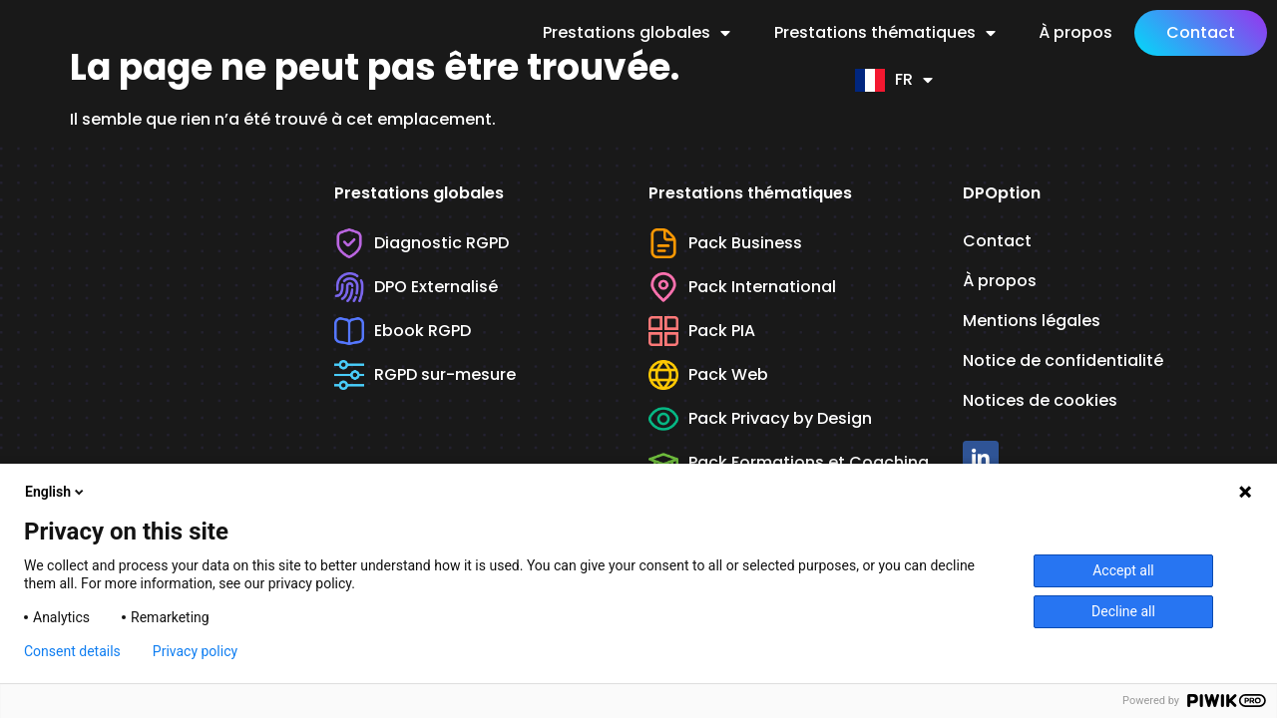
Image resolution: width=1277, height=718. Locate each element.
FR (894, 80)
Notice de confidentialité (1063, 363)
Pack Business (725, 246)
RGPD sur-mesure (425, 378)
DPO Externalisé (416, 290)
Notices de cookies (1040, 403)
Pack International (742, 290)
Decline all (1123, 611)
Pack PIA (701, 334)
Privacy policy (195, 651)
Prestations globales (636, 33)
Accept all (1123, 570)
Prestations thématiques (885, 33)
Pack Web (708, 378)
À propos (1075, 32)
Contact (1200, 32)
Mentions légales (1031, 323)
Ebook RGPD (402, 334)
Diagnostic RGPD (421, 246)
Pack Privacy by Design (760, 422)
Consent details (72, 651)
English (56, 492)
